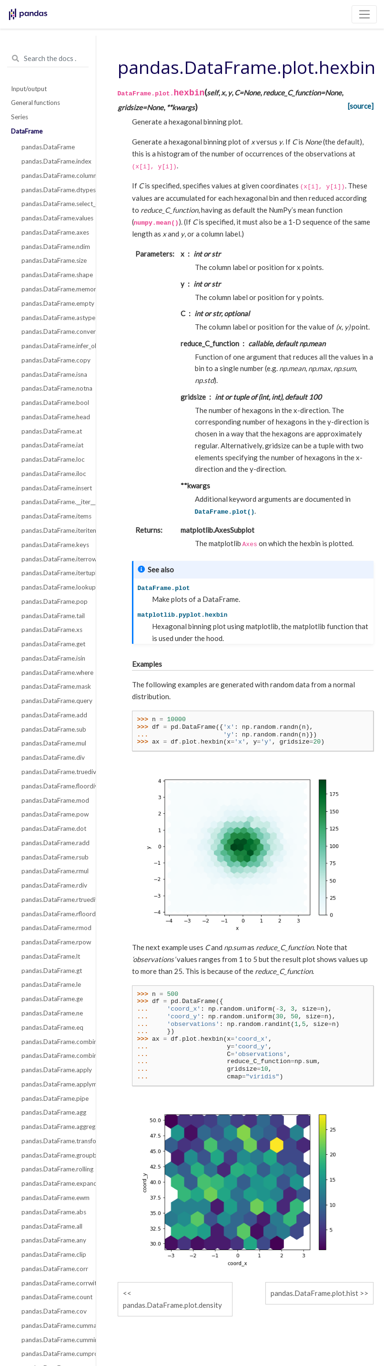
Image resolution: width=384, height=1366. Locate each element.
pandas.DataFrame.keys (53, 544)
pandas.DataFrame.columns (53, 175)
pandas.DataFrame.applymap (53, 1084)
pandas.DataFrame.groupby (53, 1155)
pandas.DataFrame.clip (53, 1254)
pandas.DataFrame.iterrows (53, 559)
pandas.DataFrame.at (51, 431)
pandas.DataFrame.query (53, 700)
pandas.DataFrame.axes (53, 232)
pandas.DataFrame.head (53, 417)
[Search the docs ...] (48, 58)
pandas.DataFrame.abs (53, 1212)
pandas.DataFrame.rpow (53, 942)
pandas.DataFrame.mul (53, 743)
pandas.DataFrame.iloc (53, 473)
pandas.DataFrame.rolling (53, 1169)
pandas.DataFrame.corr (53, 1269)
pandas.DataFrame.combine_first (53, 1055)
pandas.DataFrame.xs (51, 629)
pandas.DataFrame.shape (53, 275)
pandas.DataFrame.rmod (53, 927)
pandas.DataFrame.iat (52, 445)
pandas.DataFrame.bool (53, 402)
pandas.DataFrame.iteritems (53, 530)
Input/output (29, 89)
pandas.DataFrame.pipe (53, 1098)
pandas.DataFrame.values (53, 218)
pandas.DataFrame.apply (53, 1070)
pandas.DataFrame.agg (53, 1112)
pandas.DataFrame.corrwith (53, 1283)
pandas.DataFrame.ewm (53, 1197)
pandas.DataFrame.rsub (53, 857)
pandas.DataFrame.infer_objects (53, 346)
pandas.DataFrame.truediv (53, 772)
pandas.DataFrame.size (53, 260)
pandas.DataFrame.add (53, 715)
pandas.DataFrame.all (51, 1226)
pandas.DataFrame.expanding (53, 1183)
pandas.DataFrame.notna (53, 388)
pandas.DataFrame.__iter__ (53, 502)
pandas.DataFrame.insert (53, 488)
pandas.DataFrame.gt (51, 970)
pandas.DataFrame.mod (53, 800)
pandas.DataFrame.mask (53, 686)
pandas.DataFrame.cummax (53, 1325)
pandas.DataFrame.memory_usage (53, 289)
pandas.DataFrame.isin (53, 658)
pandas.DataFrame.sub (53, 729)
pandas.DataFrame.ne (52, 1013)
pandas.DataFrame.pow (53, 814)
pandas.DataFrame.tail (53, 616)
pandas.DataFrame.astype (53, 317)
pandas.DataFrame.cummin (53, 1340)
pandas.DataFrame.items (53, 516)
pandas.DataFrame (48, 147)
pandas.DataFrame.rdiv (53, 885)
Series (19, 117)
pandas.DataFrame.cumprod (53, 1353)
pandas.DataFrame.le (51, 984)
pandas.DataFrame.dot (53, 828)
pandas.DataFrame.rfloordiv (53, 914)
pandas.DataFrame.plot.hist (314, 1293)
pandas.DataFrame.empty (53, 303)
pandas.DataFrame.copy (53, 360)
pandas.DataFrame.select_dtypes (53, 203)
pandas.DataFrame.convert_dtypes (53, 331)
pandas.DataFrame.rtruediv (53, 899)
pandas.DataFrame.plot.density (172, 1305)
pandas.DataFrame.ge (52, 999)
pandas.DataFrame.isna (53, 374)
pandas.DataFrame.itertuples (53, 573)
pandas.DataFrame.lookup (53, 587)
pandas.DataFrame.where (53, 672)
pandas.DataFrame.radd (53, 843)
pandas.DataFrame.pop (53, 601)
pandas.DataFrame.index (53, 161)
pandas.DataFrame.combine (53, 1041)
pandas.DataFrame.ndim (53, 246)
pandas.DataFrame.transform (53, 1141)
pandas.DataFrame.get (53, 644)
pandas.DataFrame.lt (50, 956)
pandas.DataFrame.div (53, 757)
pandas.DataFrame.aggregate (53, 1126)
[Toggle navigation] (364, 14)
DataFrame (26, 131)
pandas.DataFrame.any (53, 1240)
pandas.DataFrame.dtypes (53, 190)
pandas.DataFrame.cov (53, 1311)
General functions (35, 102)
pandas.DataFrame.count (53, 1297)
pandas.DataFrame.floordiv (53, 786)
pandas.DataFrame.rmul (53, 871)
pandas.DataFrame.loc (53, 459)
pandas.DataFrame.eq (52, 1027)
